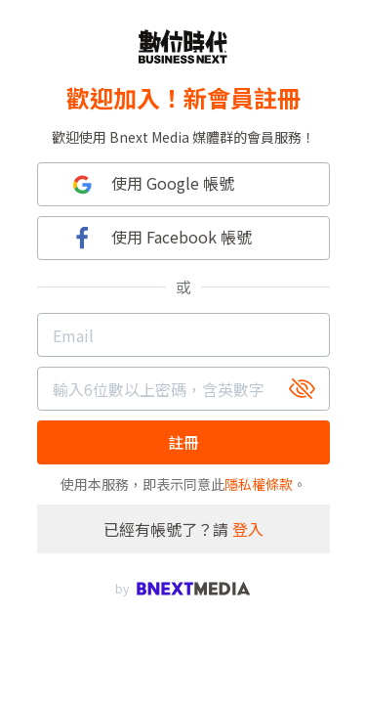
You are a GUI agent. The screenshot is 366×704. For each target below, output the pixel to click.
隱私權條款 (258, 484)
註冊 (183, 442)
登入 (248, 529)
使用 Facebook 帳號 (159, 238)
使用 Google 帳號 (150, 184)
